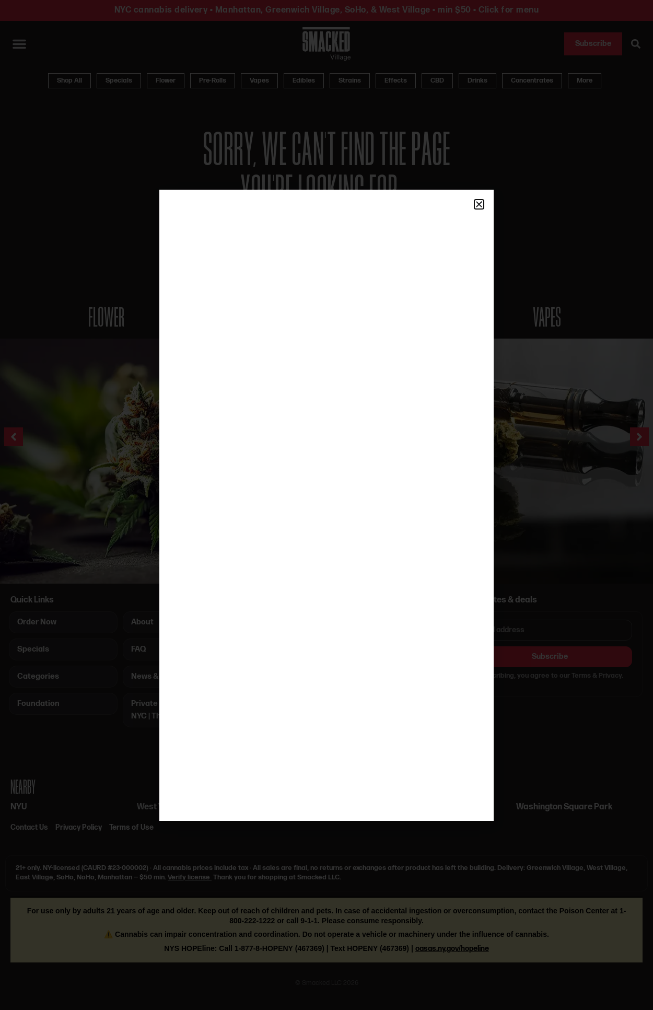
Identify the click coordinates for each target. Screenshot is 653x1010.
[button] (479, 204)
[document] (326, 505)
